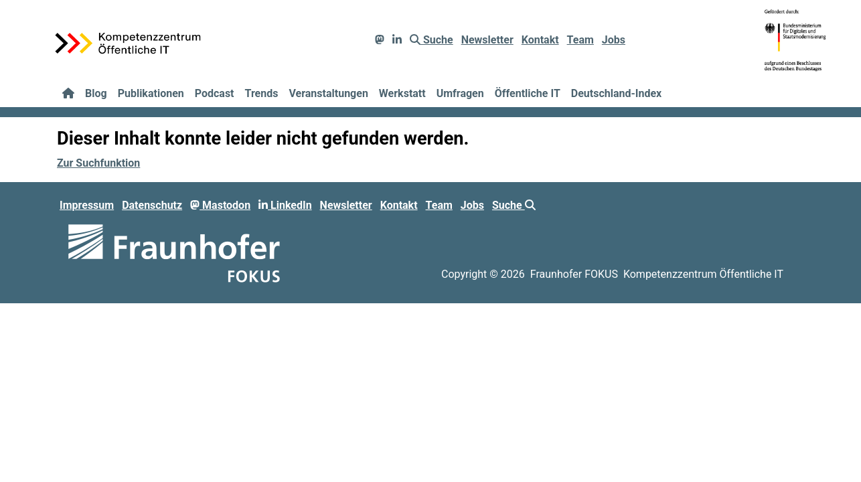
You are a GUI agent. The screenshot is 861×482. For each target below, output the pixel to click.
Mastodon (220, 205)
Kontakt (540, 39)
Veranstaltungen (328, 93)
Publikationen (151, 93)
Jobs (613, 39)
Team (580, 39)
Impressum (87, 205)
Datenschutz (152, 205)
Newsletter (487, 39)
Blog (96, 93)
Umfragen (460, 93)
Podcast (214, 93)
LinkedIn (285, 205)
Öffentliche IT (527, 93)
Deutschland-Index (616, 93)
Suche (431, 39)
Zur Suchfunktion (98, 163)
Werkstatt (402, 93)
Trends (262, 93)
